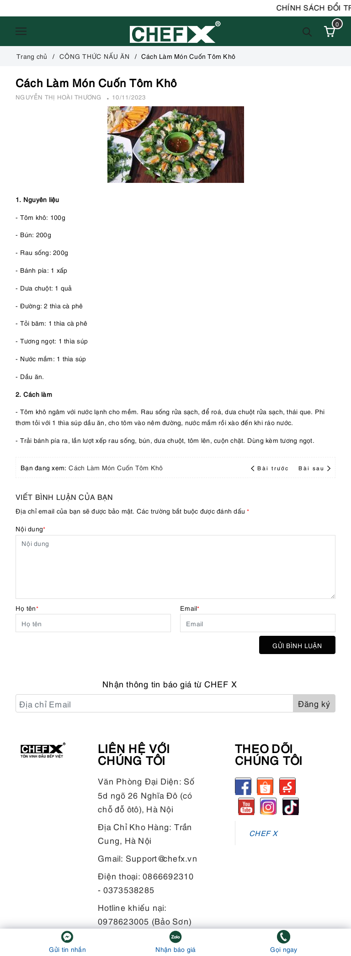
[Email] (257, 623)
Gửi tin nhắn (67, 949)
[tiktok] (290, 806)
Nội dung (30, 528)
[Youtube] (246, 806)
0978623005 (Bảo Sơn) (144, 920)
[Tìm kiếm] (307, 31)
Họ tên (27, 607)
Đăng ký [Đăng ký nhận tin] (314, 703)
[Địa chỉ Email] (154, 703)
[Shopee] (265, 786)
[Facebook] (243, 786)
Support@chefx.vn (161, 857)
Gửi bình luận (297, 645)
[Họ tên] (93, 623)
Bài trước (271, 468)
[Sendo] (287, 786)
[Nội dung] (175, 567)
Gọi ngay (284, 949)
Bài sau (314, 468)
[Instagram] (268, 806)
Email (190, 607)
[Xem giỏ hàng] (329, 31)
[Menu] (21, 31)
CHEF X (263, 832)
